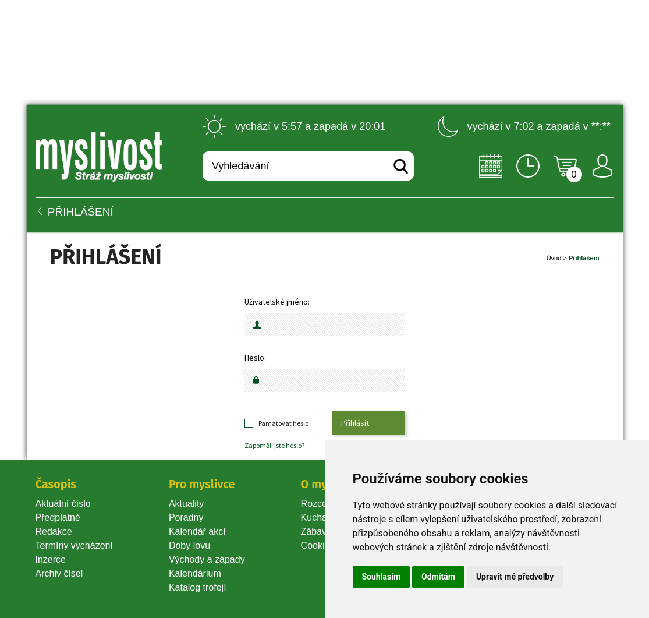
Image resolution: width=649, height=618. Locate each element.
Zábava (316, 531)
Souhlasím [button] (381, 576)
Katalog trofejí (197, 587)
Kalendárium (195, 573)
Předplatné (58, 517)
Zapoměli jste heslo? (274, 445)
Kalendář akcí (197, 531)
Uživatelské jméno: (277, 301)
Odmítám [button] (438, 576)
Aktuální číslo (63, 503)
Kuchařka (321, 517)
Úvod (554, 258)
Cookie (318, 545)
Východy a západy (207, 559)
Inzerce (51, 559)
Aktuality (186, 503)
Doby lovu (189, 545)
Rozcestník (324, 503)
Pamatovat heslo (283, 423)
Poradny (186, 517)
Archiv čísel (59, 573)
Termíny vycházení (74, 545)
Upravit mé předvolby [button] (515, 576)
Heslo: (255, 357)
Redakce (54, 531)
